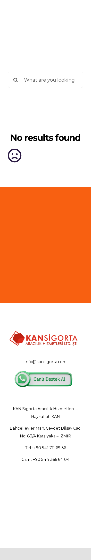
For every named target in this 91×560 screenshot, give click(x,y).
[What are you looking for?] (45, 80)
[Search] (16, 80)
